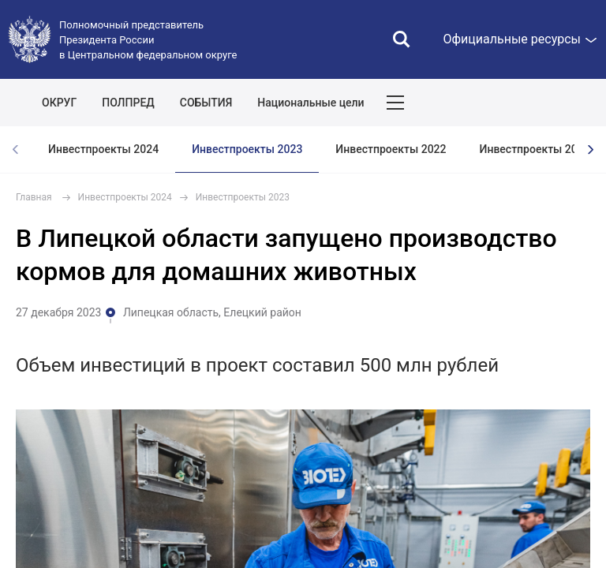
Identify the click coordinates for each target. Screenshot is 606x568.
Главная (34, 197)
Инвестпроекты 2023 (247, 149)
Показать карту (547, 102)
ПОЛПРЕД (128, 102)
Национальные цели (310, 102)
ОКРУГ (59, 102)
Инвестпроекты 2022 (390, 149)
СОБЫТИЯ (206, 102)
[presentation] (590, 149)
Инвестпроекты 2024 (103, 149)
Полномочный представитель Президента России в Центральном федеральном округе (148, 40)
